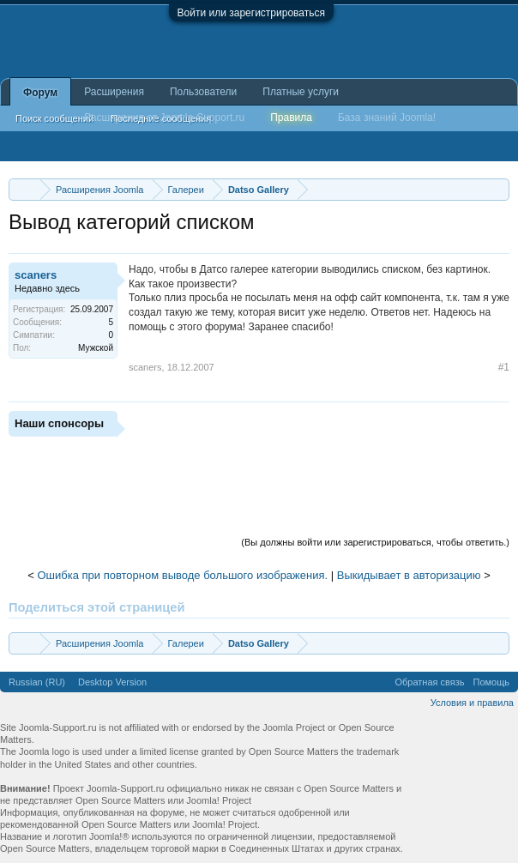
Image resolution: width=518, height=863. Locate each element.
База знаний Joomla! (387, 118)
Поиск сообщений (54, 118)
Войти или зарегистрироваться (251, 13)
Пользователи (203, 92)
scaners (36, 275)
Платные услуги (300, 92)
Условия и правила (472, 702)
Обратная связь (429, 682)
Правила (291, 118)
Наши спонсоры (59, 423)
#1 (503, 367)
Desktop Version (112, 682)
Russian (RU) (37, 682)
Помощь (491, 682)
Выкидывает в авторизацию (409, 575)
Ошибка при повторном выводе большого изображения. (182, 575)
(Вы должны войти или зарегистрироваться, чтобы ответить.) (375, 542)
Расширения (114, 92)
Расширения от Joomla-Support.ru (164, 118)
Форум (40, 93)
